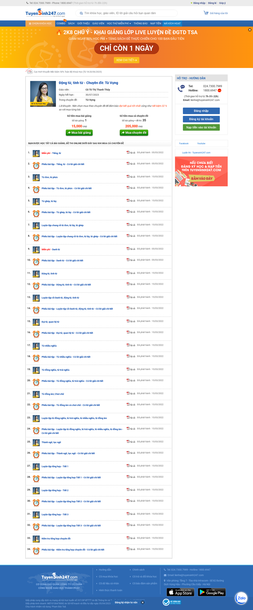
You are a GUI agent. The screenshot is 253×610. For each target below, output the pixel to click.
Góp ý (222, 3)
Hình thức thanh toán (110, 590)
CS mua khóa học (108, 576)
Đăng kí (212, 3)
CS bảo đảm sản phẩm (144, 583)
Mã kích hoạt (172, 23)
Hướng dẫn (105, 569)
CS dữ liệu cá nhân (109, 583)
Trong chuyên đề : (68, 99)
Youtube (201, 143)
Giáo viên (98, 23)
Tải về (130, 153)
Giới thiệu (83, 23)
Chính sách (138, 569)
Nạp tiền (155, 23)
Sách (71, 23)
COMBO (62, 22)
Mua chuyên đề (135, 132)
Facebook (184, 143)
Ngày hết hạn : (66, 94)
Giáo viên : (64, 89)
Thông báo (141, 23)
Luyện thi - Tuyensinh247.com (196, 152)
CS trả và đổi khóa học (144, 576)
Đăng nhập (199, 3)
